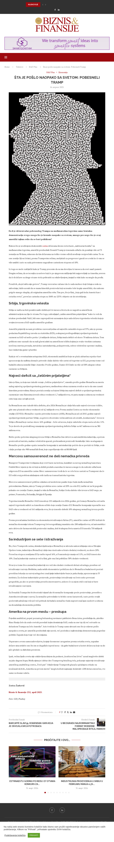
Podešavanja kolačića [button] (15, 835)
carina (45, 245)
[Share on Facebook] (65, 712)
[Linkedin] (59, 9)
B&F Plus (33, 67)
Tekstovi (19, 67)
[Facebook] (55, 9)
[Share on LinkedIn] (71, 712)
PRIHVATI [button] (34, 835)
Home (7, 67)
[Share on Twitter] (68, 712)
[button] (43, 4)
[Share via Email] (74, 712)
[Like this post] (62, 712)
